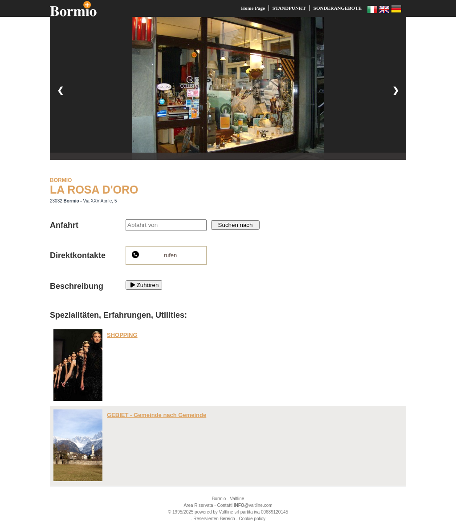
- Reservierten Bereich (213, 518)
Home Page (253, 8)
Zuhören (144, 285)
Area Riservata (198, 505)
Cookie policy (252, 518)
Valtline (237, 498)
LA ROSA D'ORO (94, 189)
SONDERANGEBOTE (338, 8)
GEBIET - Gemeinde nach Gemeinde (156, 415)
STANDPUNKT (289, 8)
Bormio (219, 498)
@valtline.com (253, 505)
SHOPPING (122, 335)
